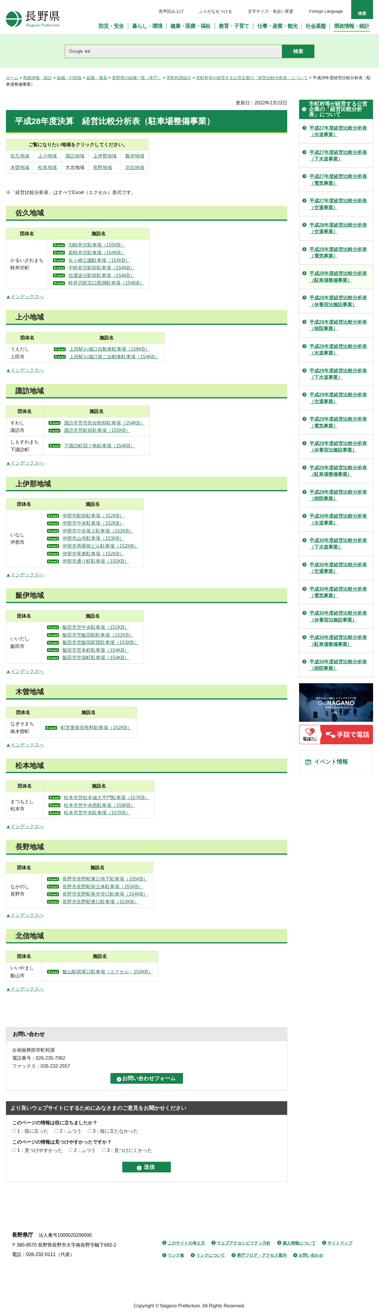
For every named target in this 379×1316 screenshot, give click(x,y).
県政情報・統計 (37, 77)
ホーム (12, 77)
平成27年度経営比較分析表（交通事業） (338, 204)
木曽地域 (19, 167)
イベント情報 (332, 762)
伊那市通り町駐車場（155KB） (118, 561)
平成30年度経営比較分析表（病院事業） (338, 665)
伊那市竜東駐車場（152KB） (116, 553)
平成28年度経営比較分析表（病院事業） (338, 325)
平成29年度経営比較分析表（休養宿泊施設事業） (338, 446)
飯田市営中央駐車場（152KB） (118, 627)
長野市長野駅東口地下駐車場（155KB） (124, 878)
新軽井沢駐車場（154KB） (120, 252)
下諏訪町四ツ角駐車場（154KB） (120, 445)
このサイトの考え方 (186, 1243)
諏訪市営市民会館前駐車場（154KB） (125, 422)
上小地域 (57, 155)
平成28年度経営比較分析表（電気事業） (338, 252)
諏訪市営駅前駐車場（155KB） (118, 430)
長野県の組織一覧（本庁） (137, 77)
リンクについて (210, 1255)
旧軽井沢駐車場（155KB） (120, 244)
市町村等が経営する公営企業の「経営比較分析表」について (252, 77)
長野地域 (133, 167)
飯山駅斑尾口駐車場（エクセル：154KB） (125, 971)
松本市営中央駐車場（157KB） (116, 812)
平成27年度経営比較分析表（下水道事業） (338, 155)
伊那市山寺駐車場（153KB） (116, 538)
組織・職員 (96, 77)
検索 (362, 13)
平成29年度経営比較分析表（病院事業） (338, 495)
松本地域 (57, 167)
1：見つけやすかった (39, 1150)
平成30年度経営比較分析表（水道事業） (338, 519)
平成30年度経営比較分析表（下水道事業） (338, 543)
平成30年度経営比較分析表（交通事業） (338, 568)
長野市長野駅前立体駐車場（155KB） (122, 886)
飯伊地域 (178, 155)
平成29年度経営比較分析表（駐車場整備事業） (338, 471)
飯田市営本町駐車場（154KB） (118, 650)
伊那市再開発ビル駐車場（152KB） (123, 546)
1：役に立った (32, 1131)
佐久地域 (19, 155)
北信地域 (178, 167)
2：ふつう (70, 1131)
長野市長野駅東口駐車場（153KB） (120, 901)
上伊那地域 (136, 155)
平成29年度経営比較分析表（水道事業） (338, 349)
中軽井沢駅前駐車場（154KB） (125, 267)
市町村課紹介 (178, 77)
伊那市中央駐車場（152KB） (116, 523)
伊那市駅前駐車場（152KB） (116, 515)
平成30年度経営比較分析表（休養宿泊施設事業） (338, 616)
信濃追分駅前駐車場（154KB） (125, 275)
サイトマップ (339, 1243)
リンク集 (176, 1255)
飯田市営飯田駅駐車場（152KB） (120, 635)
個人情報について (299, 1243)
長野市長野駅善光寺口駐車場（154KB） (124, 894)
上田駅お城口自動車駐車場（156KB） (127, 349)
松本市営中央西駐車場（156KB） (118, 805)
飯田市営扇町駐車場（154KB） (118, 657)
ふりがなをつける (215, 11)
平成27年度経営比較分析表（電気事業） (338, 179)
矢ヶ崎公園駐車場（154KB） (123, 260)
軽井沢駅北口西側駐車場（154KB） (130, 282)
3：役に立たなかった (115, 1131)
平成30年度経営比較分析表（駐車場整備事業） (338, 640)
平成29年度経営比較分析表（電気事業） (338, 422)
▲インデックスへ (25, 296)
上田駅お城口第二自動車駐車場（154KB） (132, 356)
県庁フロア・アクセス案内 (262, 1255)
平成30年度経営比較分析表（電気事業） (338, 592)
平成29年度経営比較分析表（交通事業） (338, 398)
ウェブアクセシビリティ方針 (244, 1243)
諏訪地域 (95, 155)
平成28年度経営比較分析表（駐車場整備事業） (338, 276)
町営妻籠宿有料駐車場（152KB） (120, 727)
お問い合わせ (310, 1255)
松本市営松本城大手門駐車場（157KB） (125, 797)
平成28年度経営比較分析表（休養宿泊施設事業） (338, 301)
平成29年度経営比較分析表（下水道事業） (338, 374)
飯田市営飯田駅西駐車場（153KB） (123, 642)
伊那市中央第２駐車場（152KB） (120, 530)
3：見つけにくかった (129, 1150)
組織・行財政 (69, 77)
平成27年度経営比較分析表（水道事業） (338, 131)
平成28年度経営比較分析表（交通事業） (338, 228)
